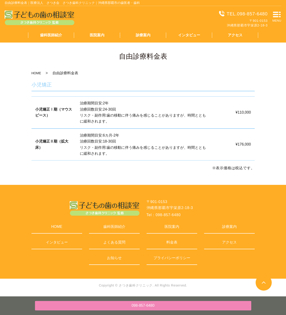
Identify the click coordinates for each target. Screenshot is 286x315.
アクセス (235, 35)
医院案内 (97, 35)
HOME (36, 73)
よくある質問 (114, 242)
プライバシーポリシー (171, 258)
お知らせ (114, 258)
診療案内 (143, 35)
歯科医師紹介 (51, 35)
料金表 (171, 242)
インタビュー (189, 35)
